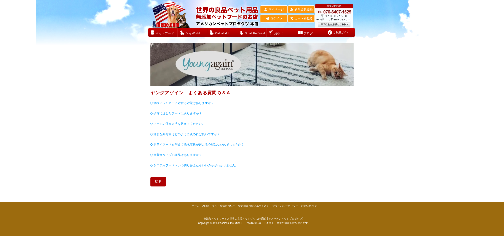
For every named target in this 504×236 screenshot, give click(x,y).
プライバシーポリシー (285, 205)
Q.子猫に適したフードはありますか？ (176, 113)
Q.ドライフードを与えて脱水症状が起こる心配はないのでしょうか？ (197, 144)
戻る (158, 181)
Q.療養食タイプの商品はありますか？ (176, 155)
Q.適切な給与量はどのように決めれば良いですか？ (185, 134)
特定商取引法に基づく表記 (253, 205)
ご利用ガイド (341, 32)
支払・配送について (223, 205)
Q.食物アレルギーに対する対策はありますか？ (182, 103)
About (205, 205)
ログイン (274, 18)
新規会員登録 (301, 9)
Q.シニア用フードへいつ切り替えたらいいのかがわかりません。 (194, 165)
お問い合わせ (309, 205)
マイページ (274, 9)
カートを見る (301, 18)
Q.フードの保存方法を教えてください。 (177, 123)
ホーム (195, 205)
